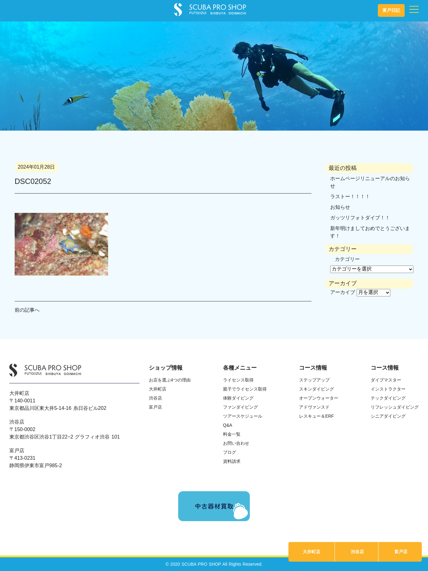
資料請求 (231, 461)
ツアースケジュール (242, 416)
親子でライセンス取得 (245, 388)
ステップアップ (314, 379)
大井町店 (311, 551)
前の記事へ (27, 310)
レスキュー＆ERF (316, 416)
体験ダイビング (238, 398)
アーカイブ (342, 292)
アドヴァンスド (314, 407)
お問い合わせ (236, 443)
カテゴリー (347, 259)
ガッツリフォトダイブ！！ (360, 217)
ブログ (229, 452)
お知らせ (340, 207)
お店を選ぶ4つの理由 (170, 379)
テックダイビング (388, 398)
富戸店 (400, 551)
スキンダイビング (316, 388)
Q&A (227, 425)
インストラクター (388, 388)
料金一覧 (231, 434)
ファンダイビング (240, 407)
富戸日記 (391, 10)
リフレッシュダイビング (395, 407)
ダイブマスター (386, 379)
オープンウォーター (318, 398)
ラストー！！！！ (350, 196)
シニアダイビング (388, 416)
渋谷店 (357, 551)
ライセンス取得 (238, 379)
